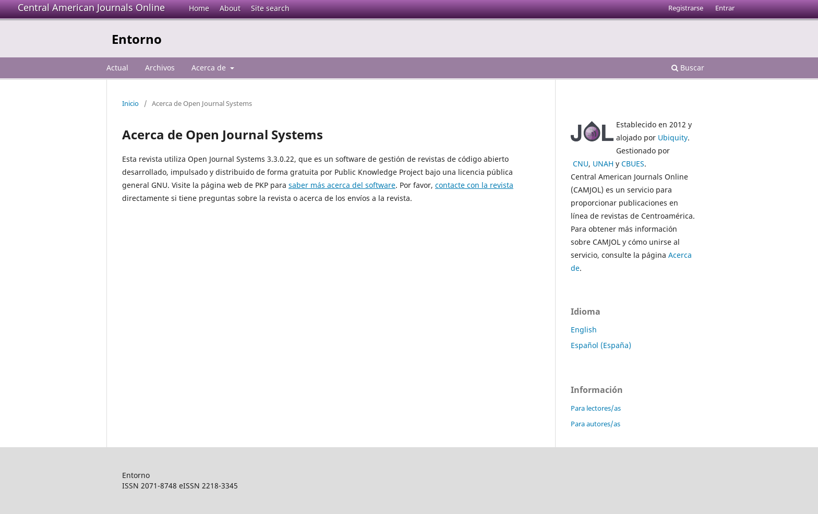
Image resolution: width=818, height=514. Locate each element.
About (230, 8)
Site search (270, 8)
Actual (117, 68)
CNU (580, 164)
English (584, 329)
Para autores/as (595, 423)
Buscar (687, 68)
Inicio (130, 103)
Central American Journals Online (91, 7)
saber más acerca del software (341, 185)
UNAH (603, 164)
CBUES (632, 164)
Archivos (160, 68)
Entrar (725, 8)
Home (199, 8)
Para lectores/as (596, 408)
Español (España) (601, 345)
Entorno (137, 38)
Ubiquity (673, 137)
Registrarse (685, 8)
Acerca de (209, 68)
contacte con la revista (474, 185)
